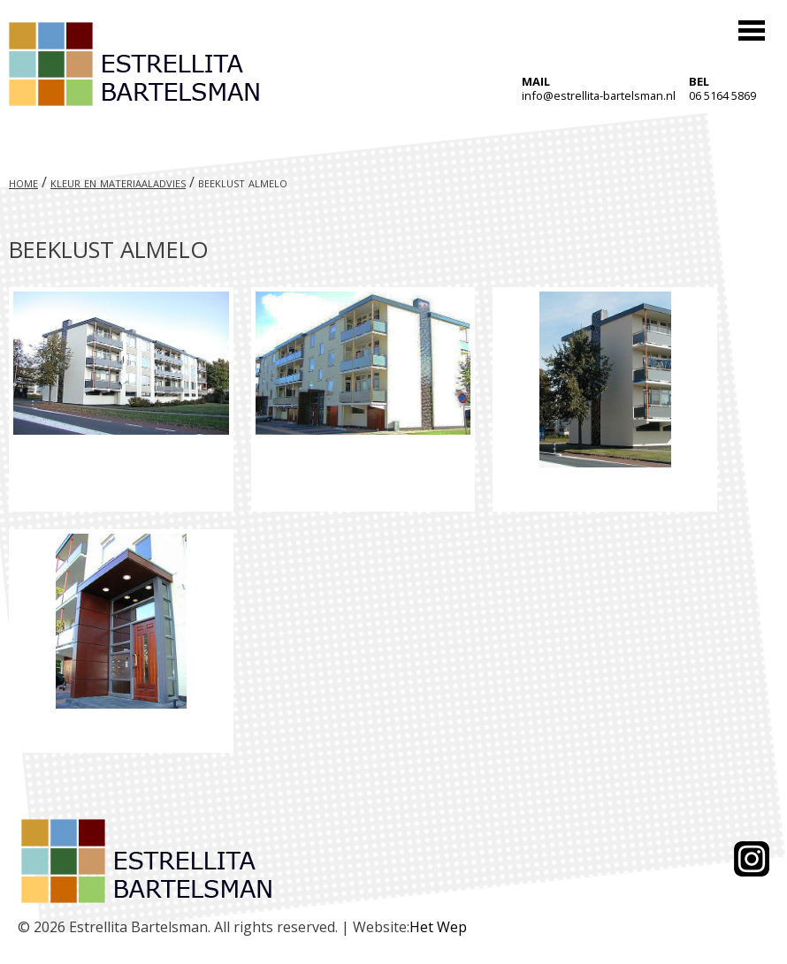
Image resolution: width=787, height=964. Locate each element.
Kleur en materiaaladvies (118, 182)
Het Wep (438, 927)
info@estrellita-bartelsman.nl (599, 95)
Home (23, 182)
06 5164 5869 (722, 95)
